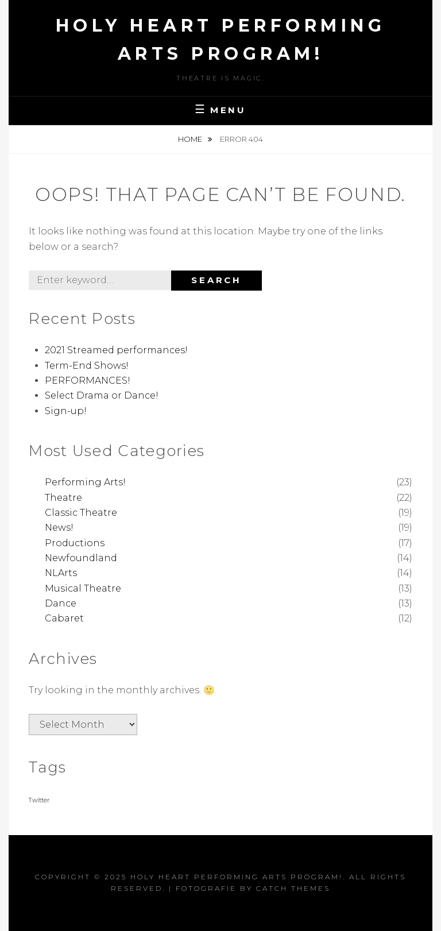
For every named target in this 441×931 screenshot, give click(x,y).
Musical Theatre (83, 588)
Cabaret (64, 618)
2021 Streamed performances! (116, 350)
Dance (60, 603)
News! (59, 527)
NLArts (61, 572)
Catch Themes (293, 888)
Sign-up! (66, 410)
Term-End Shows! (87, 365)
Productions (75, 543)
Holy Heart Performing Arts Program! (236, 876)
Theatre (63, 497)
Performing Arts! (85, 482)
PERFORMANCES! (87, 380)
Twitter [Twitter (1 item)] (39, 800)
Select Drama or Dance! (101, 395)
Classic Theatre (81, 512)
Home (191, 139)
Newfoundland (81, 558)
